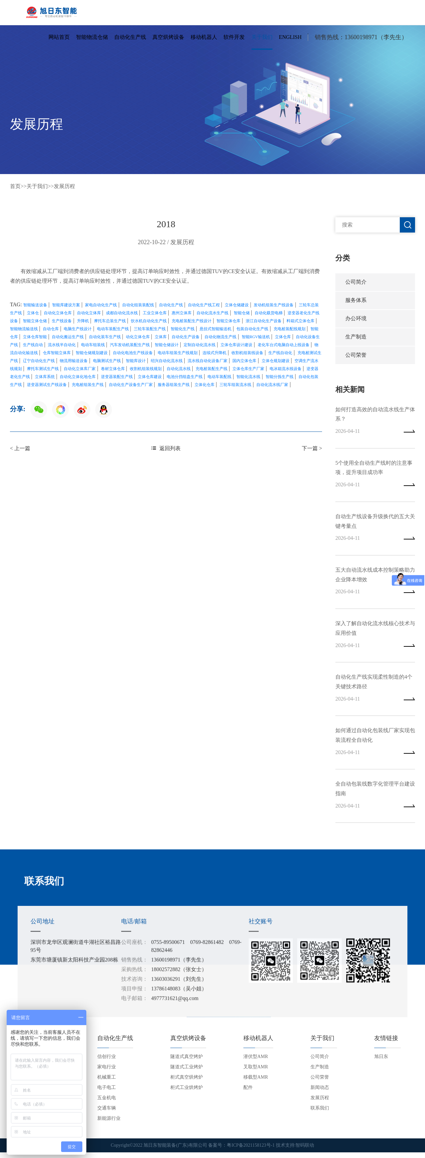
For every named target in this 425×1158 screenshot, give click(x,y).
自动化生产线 (130, 38)
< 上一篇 (20, 448)
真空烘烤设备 (168, 38)
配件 (248, 1093)
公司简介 (356, 282)
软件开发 (234, 38)
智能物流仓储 (92, 38)
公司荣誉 (356, 356)
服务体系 (356, 301)
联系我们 (319, 1113)
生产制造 (356, 338)
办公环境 (356, 319)
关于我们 (262, 38)
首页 (15, 186)
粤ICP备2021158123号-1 (251, 1151)
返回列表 (166, 448)
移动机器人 (204, 38)
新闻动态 (319, 1093)
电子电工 (106, 1093)
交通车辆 (106, 1113)
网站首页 (59, 38)
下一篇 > (312, 448)
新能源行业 (109, 1124)
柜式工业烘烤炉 (186, 1093)
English (290, 38)
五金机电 (106, 1103)
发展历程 (64, 186)
